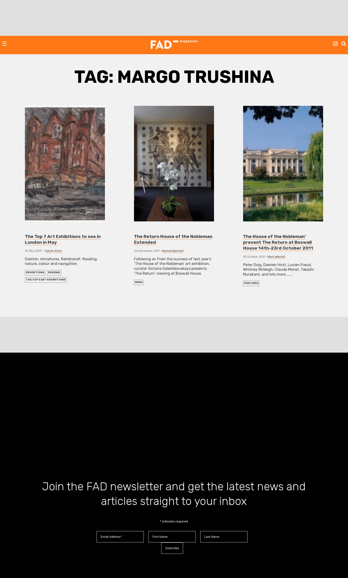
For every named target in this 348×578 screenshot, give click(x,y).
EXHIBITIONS (35, 272)
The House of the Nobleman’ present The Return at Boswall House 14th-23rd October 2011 (278, 242)
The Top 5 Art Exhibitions (46, 279)
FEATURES (251, 283)
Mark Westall (276, 256)
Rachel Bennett (173, 251)
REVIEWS (54, 272)
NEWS (139, 282)
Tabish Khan (53, 251)
